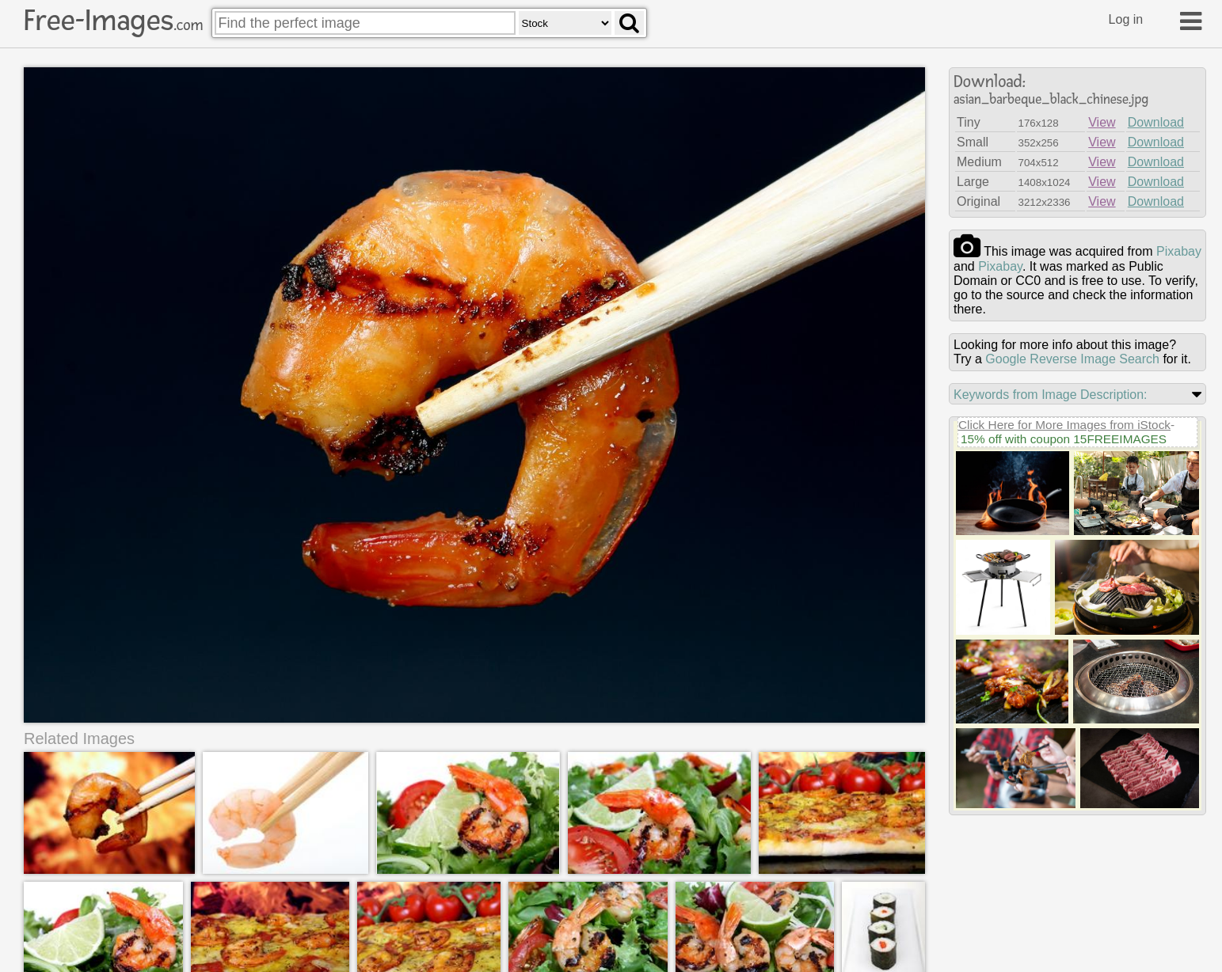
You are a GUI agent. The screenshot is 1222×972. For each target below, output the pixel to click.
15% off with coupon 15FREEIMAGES (1064, 439)
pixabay (1178, 251)
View (1101, 122)
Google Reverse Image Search (1072, 359)
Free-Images (113, 20)
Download (1156, 122)
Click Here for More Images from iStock (1064, 424)
